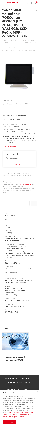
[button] (12, 92)
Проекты (28, 389)
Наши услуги (28, 378)
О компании (11, 378)
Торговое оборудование (19, 382)
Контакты (11, 386)
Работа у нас (26, 386)
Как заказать (13, 389)
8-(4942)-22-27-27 (26, 184)
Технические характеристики (15, 203)
